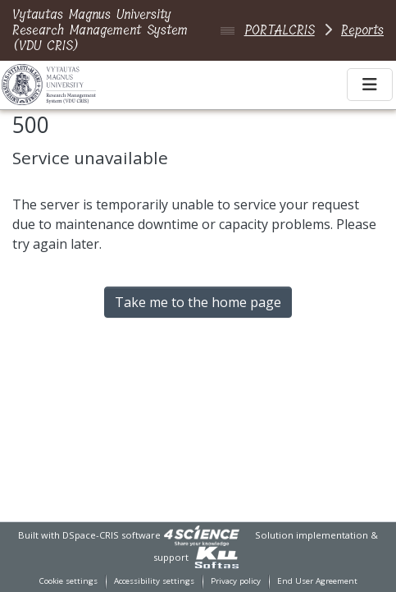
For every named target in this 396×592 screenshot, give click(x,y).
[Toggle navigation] (370, 84)
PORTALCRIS (279, 30)
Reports (362, 30)
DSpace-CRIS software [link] (111, 535)
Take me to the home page (198, 302)
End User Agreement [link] (317, 581)
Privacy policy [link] (236, 581)
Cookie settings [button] (68, 581)
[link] (201, 535)
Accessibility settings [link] (154, 581)
